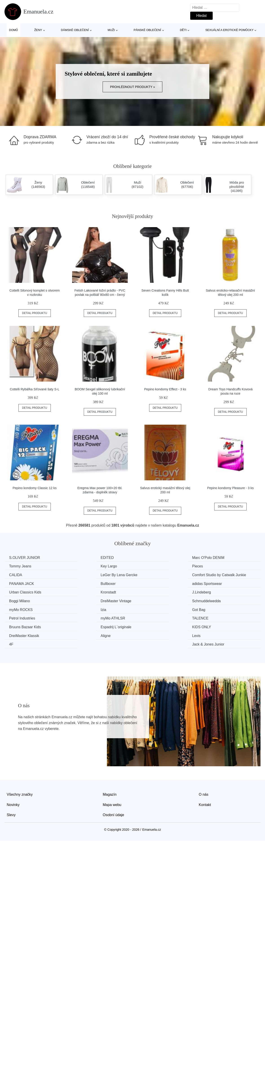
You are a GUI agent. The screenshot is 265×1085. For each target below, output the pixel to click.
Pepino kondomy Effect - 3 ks (165, 389)
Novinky (13, 782)
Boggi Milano (217, 589)
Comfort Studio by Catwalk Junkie (31, 577)
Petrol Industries (89, 605)
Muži (111, 30)
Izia (210, 597)
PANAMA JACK (88, 574)
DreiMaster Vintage (25, 597)
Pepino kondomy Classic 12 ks (35, 488)
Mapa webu (112, 782)
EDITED (82, 558)
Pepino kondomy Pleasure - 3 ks (230, 488)
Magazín (110, 772)
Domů (13, 30)
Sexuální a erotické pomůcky (229, 30)
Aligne (15, 622)
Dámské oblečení (75, 30)
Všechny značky (20, 772)
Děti (183, 30)
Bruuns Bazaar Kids (26, 614)
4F (143, 622)
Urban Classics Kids (26, 589)
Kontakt (205, 782)
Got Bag (16, 605)
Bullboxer (149, 574)
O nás (203, 772)
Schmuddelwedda (90, 597)
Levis (80, 622)
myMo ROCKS (153, 597)
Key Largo (18, 566)
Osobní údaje (113, 793)
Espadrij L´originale (91, 614)
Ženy (38, 30)
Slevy (11, 793)
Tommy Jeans (218, 558)
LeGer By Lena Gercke (225, 566)
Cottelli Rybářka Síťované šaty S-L (35, 389)
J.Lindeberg (150, 589)
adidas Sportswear (222, 574)
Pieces (81, 566)
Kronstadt (83, 589)
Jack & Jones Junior (223, 622)
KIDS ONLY (150, 614)
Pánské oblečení (147, 30)
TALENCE (215, 605)
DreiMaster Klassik (222, 614)
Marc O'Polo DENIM (157, 558)
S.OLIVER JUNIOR (25, 558)
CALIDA (148, 566)
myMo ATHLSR (153, 605)
